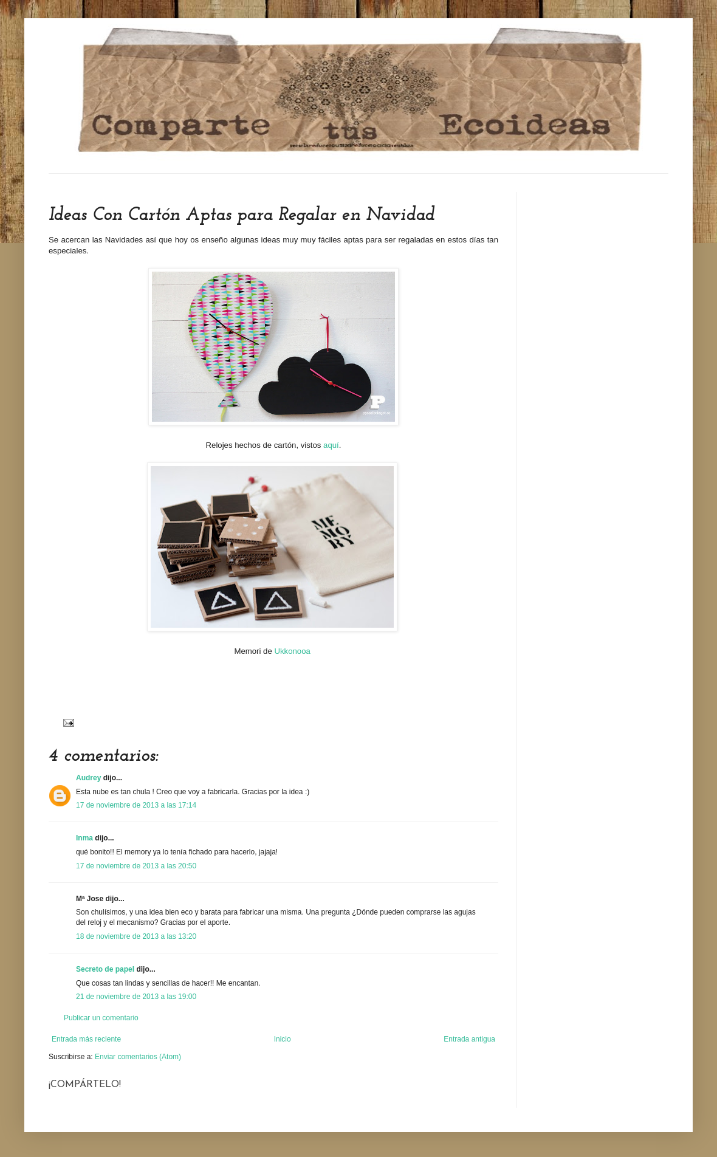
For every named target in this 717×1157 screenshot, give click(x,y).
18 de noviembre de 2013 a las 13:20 (136, 936)
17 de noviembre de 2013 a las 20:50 (136, 866)
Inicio (282, 1039)
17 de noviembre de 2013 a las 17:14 (136, 805)
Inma (84, 838)
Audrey (88, 778)
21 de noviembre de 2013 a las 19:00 (136, 996)
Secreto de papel (105, 969)
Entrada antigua (469, 1039)
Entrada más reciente (86, 1039)
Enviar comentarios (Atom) (138, 1056)
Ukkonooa (292, 651)
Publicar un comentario (101, 1018)
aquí (331, 445)
